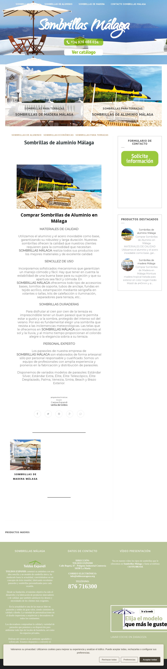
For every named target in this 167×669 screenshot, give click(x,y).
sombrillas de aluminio (27, 135)
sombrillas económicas (59, 135)
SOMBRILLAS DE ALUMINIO (58, 4)
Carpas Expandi (59, 402)
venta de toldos (59, 405)
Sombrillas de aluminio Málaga (122, 114)
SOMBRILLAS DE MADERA (92, 4)
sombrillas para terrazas (44, 108)
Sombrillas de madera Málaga (44, 114)
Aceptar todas (150, 659)
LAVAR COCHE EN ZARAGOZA (128, 637)
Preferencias (129, 659)
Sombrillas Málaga (83, 27)
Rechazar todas (109, 659)
